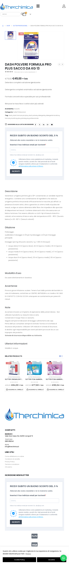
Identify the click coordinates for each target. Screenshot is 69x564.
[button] (60, 356)
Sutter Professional (19, 112)
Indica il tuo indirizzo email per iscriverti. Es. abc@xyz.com (27, 155)
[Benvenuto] (64, 6)
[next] (62, 64)
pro (28, 118)
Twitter (39, 124)
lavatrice (14, 118)
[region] (34, 555)
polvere (23, 118)
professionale (33, 118)
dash (10, 115)
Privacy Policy (10, 462)
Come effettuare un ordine (14, 456)
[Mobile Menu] (38, 6)
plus (19, 118)
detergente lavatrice (52, 115)
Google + (48, 124)
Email (52, 124)
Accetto (51, 560)
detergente (41, 115)
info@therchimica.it (12, 446)
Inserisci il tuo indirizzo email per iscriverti (27, 145)
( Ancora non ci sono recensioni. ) (25, 72)
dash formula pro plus (20, 115)
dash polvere (33, 115)
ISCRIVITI (16, 171)
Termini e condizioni (12, 464)
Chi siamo (8, 467)
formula (7, 118)
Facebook (35, 124)
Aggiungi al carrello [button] (15, 390)
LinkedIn (43, 124)
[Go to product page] (14, 368)
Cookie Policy (19, 560)
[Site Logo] (16, 6)
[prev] (59, 64)
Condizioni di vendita (12, 459)
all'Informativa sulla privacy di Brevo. (31, 166)
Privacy (28, 554)
